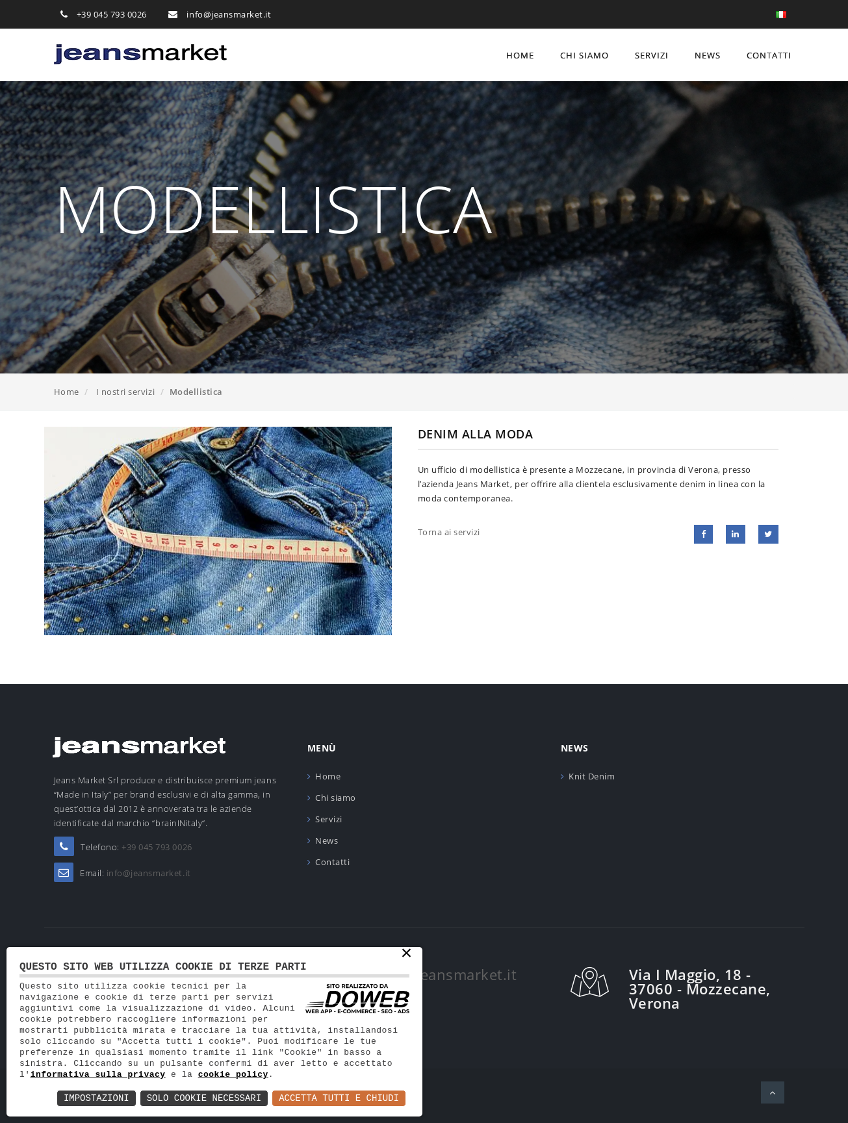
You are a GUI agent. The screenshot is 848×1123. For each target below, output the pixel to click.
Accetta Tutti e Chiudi (339, 1098)
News (708, 55)
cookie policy (233, 1074)
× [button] (406, 954)
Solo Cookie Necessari (204, 1098)
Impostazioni (96, 1098)
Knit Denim (592, 776)
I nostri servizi (125, 391)
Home (520, 55)
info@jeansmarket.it (228, 14)
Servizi (652, 55)
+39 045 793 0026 (112, 14)
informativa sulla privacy (98, 1074)
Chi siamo (584, 55)
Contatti (769, 55)
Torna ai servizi (449, 532)
